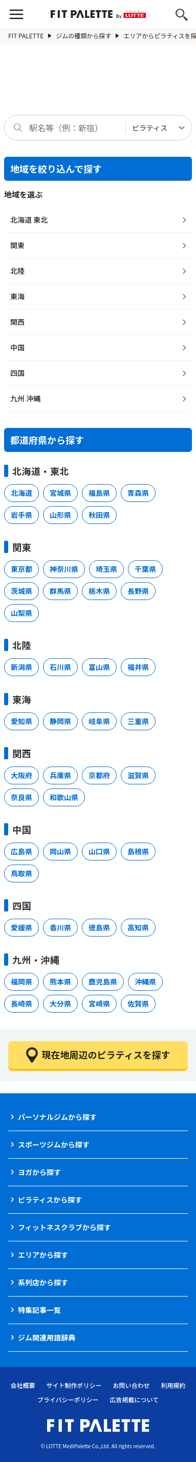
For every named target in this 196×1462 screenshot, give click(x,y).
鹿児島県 (103, 981)
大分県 (60, 1003)
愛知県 (21, 721)
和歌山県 (64, 797)
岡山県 (60, 851)
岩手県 (21, 515)
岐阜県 (99, 721)
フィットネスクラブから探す (64, 1227)
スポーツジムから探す (54, 1144)
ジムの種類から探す (87, 35)
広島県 (21, 851)
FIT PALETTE (30, 35)
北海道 (21, 493)
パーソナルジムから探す (57, 1117)
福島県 (99, 493)
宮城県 (60, 493)
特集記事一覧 (39, 1310)
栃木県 (99, 591)
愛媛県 (21, 927)
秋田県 (99, 515)
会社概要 (22, 1385)
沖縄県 (145, 981)
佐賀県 (138, 1003)
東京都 (21, 569)
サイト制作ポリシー (73, 1385)
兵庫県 (60, 775)
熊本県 (60, 981)
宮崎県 (99, 1003)
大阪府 (21, 775)
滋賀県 (138, 775)
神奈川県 (64, 569)
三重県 (138, 721)
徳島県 (99, 927)
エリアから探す (43, 1255)
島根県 (138, 851)
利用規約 (173, 1385)
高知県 (138, 927)
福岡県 (21, 981)
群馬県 (60, 591)
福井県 (138, 667)
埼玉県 (106, 569)
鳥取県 (21, 873)
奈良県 (21, 797)
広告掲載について (134, 1399)
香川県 (60, 927)
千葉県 (145, 569)
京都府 (99, 775)
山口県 (99, 851)
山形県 (60, 515)
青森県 (138, 493)
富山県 (99, 667)
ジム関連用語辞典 (46, 1337)
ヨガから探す (39, 1172)
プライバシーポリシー (68, 1399)
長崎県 (21, 1003)
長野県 (138, 591)
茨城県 (21, 591)
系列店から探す (43, 1282)
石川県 (60, 667)
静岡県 (60, 721)
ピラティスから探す (50, 1199)
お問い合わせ (131, 1385)
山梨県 (21, 613)
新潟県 (21, 667)
